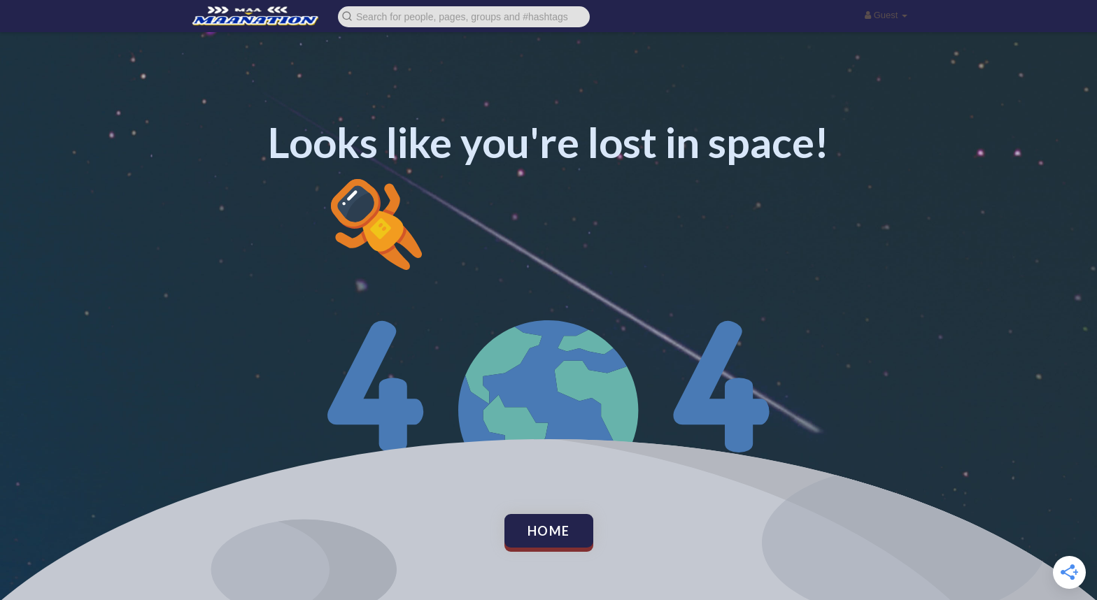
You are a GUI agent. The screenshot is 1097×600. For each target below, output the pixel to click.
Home (549, 530)
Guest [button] (886, 15)
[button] (464, 15)
